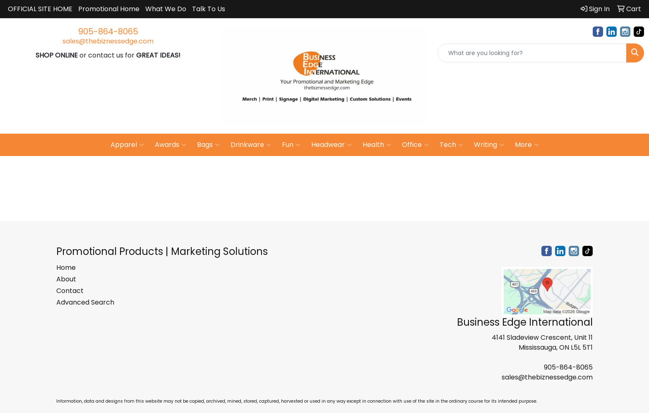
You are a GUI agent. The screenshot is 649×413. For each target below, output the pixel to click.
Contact (70, 290)
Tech (451, 145)
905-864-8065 (108, 31)
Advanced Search (85, 302)
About (66, 279)
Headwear (331, 145)
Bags (208, 145)
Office (415, 145)
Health (377, 145)
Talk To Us (208, 9)
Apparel (127, 145)
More (527, 145)
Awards (170, 145)
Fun (291, 145)
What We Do (165, 9)
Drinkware (251, 145)
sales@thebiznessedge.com (108, 41)
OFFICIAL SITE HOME (40, 9)
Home (66, 267)
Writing (489, 145)
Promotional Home (108, 9)
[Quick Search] (532, 52)
